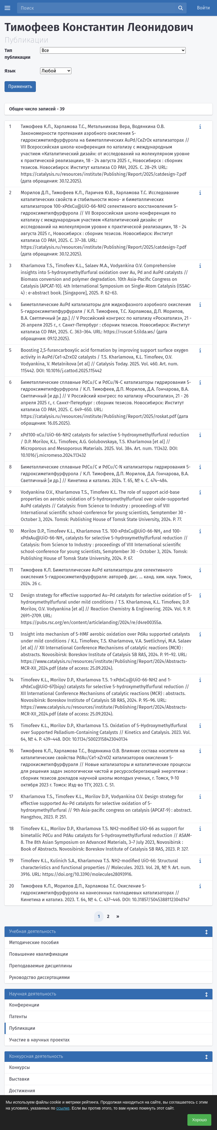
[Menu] (7, 8)
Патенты (18, 1016)
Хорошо (199, 1120)
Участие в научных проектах (39, 1040)
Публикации (22, 1028)
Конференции (24, 1005)
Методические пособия (34, 942)
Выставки (19, 1079)
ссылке (62, 1108)
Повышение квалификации (38, 954)
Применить (20, 86)
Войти (203, 8)
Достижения (22, 1090)
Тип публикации (17, 54)
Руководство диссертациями (39, 977)
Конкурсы (19, 1067)
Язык (10, 71)
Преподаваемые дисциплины (40, 965)
